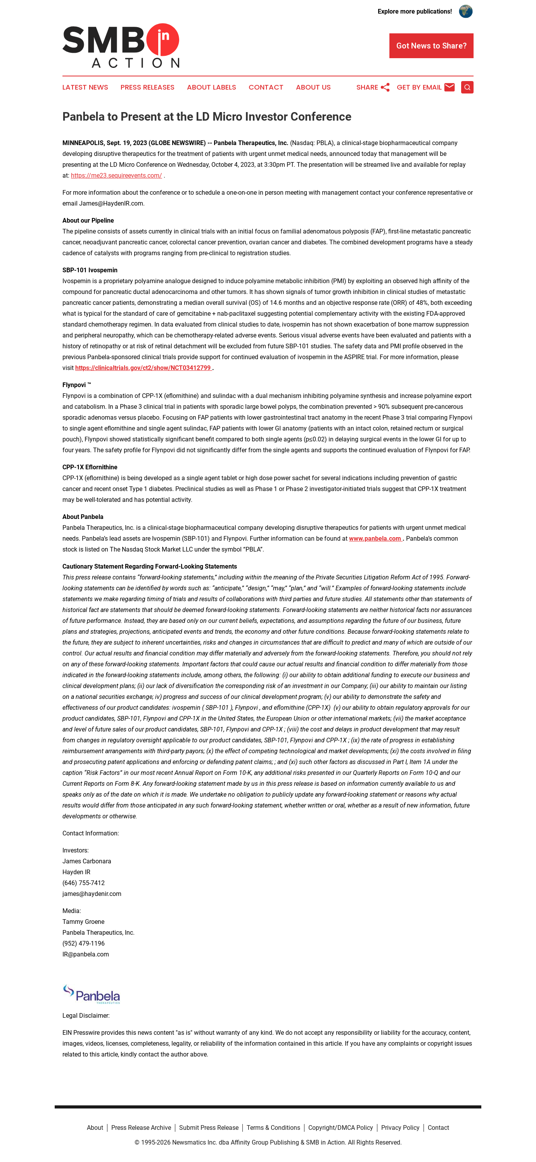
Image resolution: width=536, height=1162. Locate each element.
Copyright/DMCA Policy (340, 1127)
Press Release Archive (141, 1127)
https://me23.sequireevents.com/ (116, 175)
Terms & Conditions (273, 1127)
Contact (266, 87)
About (95, 1127)
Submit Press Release (209, 1127)
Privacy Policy (400, 1127)
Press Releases (148, 87)
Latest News (85, 87)
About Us (313, 87)
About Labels (211, 87)
